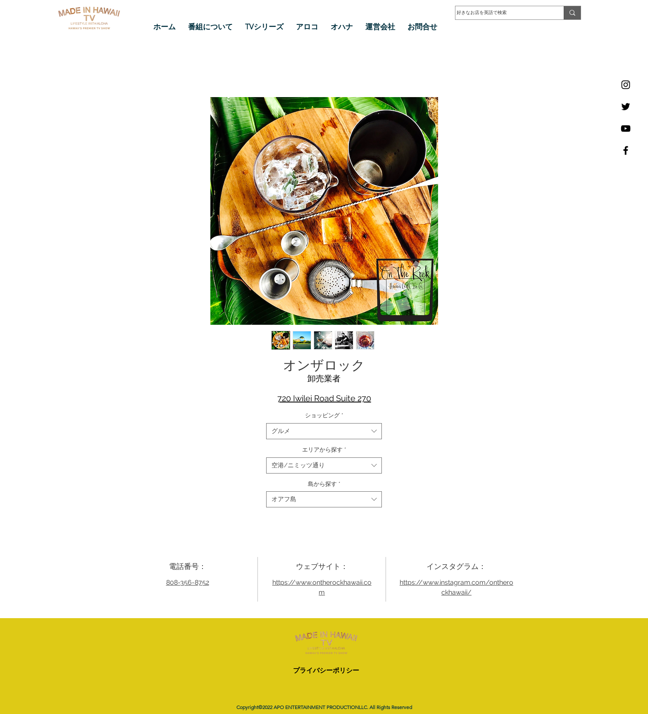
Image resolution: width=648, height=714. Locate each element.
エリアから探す (324, 449)
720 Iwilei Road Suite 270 (324, 398)
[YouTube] (625, 128)
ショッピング (324, 415)
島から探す (324, 484)
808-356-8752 (187, 582)
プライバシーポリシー (326, 670)
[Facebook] (625, 150)
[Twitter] (625, 106)
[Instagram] (625, 84)
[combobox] (324, 431)
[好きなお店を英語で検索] (501, 12)
